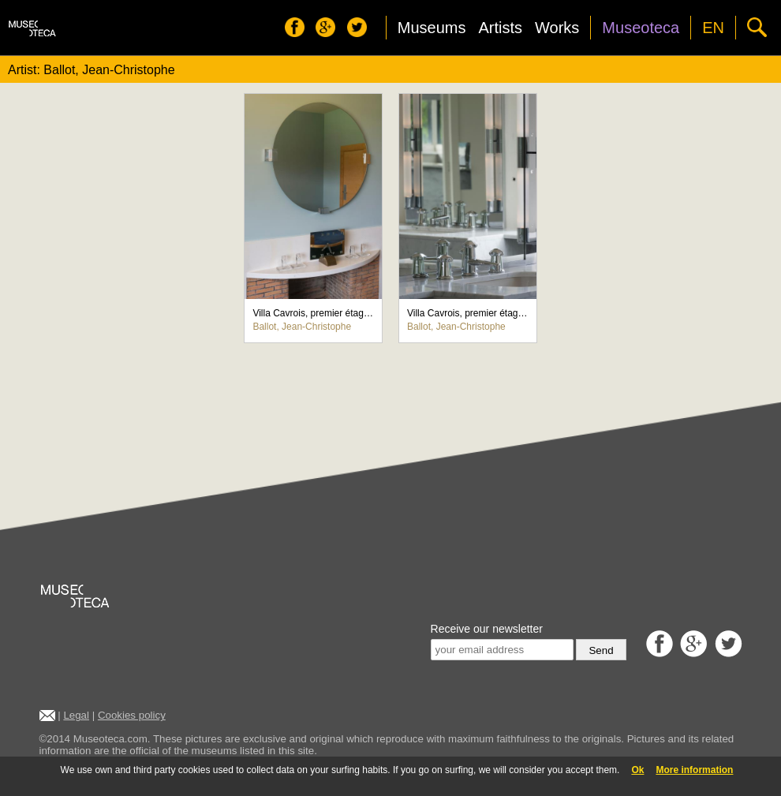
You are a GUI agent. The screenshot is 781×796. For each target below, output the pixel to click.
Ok (637, 769)
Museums (432, 27)
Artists (500, 27)
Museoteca (640, 27)
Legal (76, 715)
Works (557, 27)
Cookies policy (132, 715)
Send (601, 650)
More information (694, 769)
